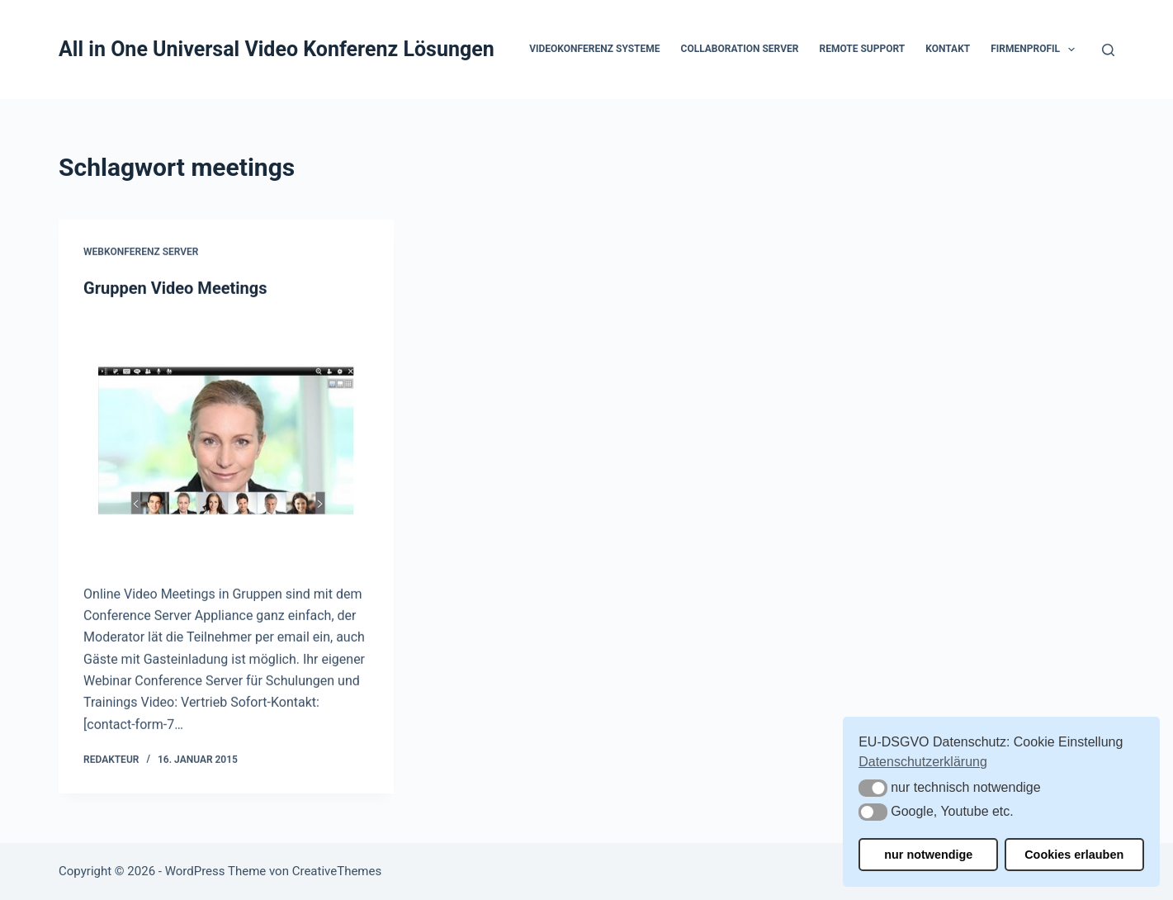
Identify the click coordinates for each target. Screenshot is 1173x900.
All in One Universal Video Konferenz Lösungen (276, 49)
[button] (1071, 49)
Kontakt (947, 48)
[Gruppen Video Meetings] (226, 441)
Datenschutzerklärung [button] (922, 762)
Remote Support (862, 48)
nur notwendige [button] (928, 854)
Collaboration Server (740, 48)
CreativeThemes (337, 871)
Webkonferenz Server (140, 252)
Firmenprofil (1036, 49)
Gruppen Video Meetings (175, 288)
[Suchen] (1108, 50)
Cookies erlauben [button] (1073, 854)
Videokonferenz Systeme (594, 48)
